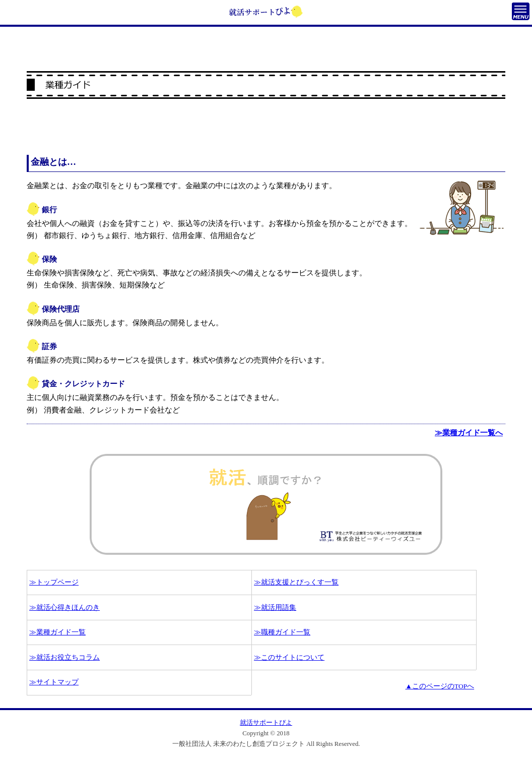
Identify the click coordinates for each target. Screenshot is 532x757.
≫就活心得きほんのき (64, 607)
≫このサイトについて (289, 657)
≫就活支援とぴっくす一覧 (296, 582)
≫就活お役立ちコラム (64, 657)
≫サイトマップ (54, 682)
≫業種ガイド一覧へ (469, 433)
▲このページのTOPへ (440, 686)
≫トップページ (54, 582)
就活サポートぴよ (266, 722)
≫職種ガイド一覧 (282, 632)
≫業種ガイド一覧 (57, 632)
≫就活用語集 (275, 607)
